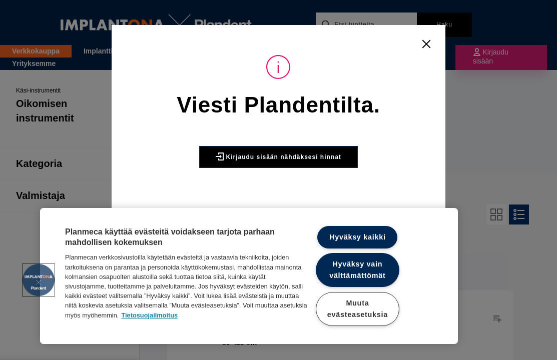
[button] (39, 280)
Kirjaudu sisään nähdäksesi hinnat (278, 156)
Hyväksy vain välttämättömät (357, 270)
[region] (249, 276)
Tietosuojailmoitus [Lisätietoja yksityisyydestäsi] (149, 315)
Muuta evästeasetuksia (357, 308)
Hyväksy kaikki (357, 237)
